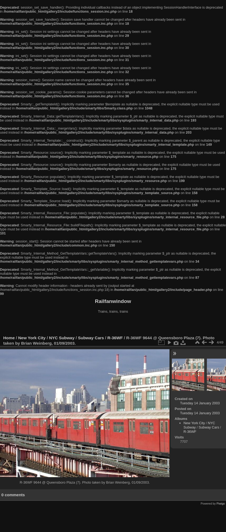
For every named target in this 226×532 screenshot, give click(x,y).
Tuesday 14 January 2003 (200, 403)
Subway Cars (91, 337)
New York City (32, 337)
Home (9, 337)
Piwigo (221, 503)
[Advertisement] (113, 325)
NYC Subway (62, 337)
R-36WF (115, 337)
